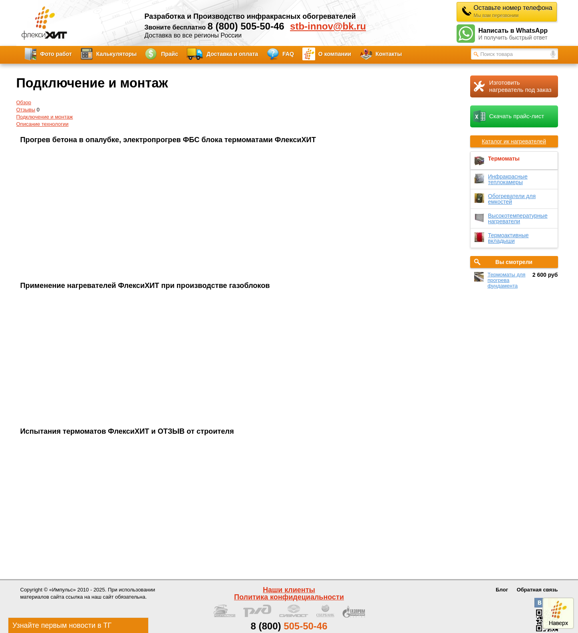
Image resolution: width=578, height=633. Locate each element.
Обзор (24, 102)
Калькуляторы (116, 54)
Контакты (388, 54)
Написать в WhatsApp (518, 34)
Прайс (169, 54)
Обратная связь (537, 590)
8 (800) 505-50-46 (246, 26)
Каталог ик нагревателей (514, 141)
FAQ (288, 54)
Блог (502, 590)
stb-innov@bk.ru (328, 26)
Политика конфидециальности (289, 597)
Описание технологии (42, 124)
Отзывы (26, 110)
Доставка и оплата (232, 54)
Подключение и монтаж (44, 117)
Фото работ (56, 54)
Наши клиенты (289, 590)
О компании (334, 54)
